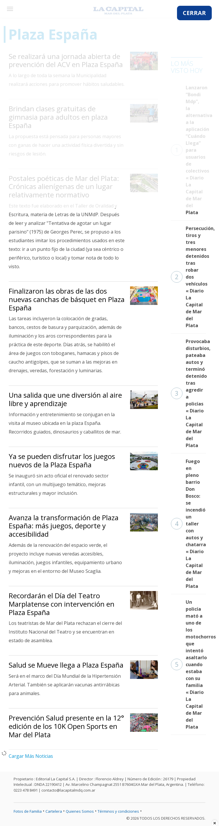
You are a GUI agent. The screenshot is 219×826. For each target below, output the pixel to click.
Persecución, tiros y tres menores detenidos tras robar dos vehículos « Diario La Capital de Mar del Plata (188, 277)
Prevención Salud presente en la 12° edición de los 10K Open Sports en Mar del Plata (66, 726)
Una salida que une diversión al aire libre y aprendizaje (65, 399)
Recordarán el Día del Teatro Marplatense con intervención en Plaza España (61, 604)
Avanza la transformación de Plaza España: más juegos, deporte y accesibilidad (63, 526)
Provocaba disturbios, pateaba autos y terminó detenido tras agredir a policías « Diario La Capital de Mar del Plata (188, 393)
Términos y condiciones (118, 811)
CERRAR (194, 13)
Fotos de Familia (28, 811)
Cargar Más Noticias (31, 756)
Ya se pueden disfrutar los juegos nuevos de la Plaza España (62, 460)
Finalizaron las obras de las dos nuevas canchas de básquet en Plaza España (67, 299)
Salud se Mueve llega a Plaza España (66, 665)
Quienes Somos (80, 811)
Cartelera (53, 811)
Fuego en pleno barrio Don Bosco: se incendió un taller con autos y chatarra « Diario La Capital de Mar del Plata (188, 523)
